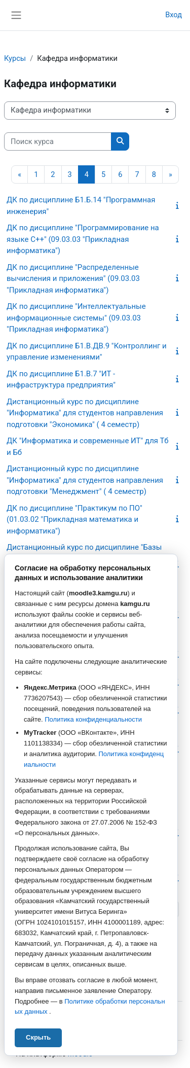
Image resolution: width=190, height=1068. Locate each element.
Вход (173, 14)
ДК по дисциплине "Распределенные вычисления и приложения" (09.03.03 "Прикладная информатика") (73, 279)
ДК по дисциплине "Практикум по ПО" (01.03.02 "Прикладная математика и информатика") (74, 520)
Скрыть (38, 1037)
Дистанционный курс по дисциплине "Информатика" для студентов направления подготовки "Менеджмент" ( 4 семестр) (85, 480)
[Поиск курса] (57, 141)
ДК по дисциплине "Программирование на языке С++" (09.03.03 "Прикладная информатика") (83, 239)
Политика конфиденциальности (93, 719)
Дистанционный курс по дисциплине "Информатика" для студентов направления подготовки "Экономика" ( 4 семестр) (85, 413)
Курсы (15, 58)
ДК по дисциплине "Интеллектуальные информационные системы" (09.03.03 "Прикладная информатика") (76, 318)
